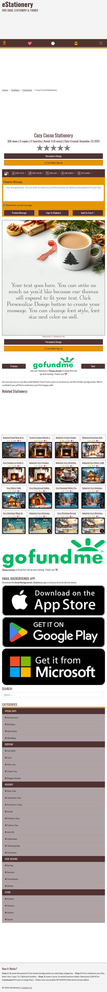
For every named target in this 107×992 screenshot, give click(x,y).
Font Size (51, 173)
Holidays (15, 90)
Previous (14, 366)
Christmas (27, 90)
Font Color (35, 173)
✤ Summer (10, 872)
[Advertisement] (72, 19)
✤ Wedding (10, 738)
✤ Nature (9, 912)
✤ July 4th (9, 832)
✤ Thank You (11, 771)
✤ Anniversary (11, 717)
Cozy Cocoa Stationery (46, 90)
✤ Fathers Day (11, 825)
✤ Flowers (10, 905)
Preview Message (19, 212)
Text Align (84, 173)
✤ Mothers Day (12, 818)
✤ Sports (9, 919)
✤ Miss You (10, 764)
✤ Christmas (11, 852)
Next (93, 366)
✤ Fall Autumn (11, 879)
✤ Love (8, 757)
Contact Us (26, 987)
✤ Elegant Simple (13, 778)
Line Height (67, 173)
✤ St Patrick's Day (13, 804)
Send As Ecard (87, 212)
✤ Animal (9, 898)
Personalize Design (53, 156)
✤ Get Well (10, 750)
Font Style (18, 173)
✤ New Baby (11, 731)
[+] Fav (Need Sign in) (54, 162)
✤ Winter (9, 886)
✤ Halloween (11, 839)
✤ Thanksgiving (12, 845)
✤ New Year (10, 791)
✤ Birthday (10, 724)
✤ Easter (9, 811)
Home (5, 90)
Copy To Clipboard (53, 212)
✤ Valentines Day (13, 797)
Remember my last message (18, 205)
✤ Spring (9, 865)
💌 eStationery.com (58, 336)
